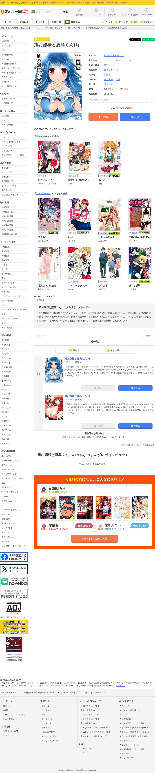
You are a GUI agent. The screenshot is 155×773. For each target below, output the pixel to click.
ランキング (121, 22)
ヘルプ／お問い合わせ (11, 142)
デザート (5, 532)
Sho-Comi (6, 519)
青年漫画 (5, 256)
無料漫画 (72, 22)
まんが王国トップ (9, 692)
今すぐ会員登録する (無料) (94, 539)
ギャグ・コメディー (10, 287)
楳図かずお (6, 363)
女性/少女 (40, 22)
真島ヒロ (5, 439)
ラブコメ (108, 84)
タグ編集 (40, 300)
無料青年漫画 (7, 225)
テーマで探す (7, 172)
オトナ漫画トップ (9, 86)
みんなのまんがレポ (10, 195)
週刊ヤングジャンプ (10, 492)
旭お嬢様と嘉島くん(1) (77, 358)
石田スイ (5, 349)
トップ (8, 22)
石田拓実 (5, 354)
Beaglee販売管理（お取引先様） (134, 736)
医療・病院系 (7, 328)
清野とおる (6, 407)
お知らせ (5, 137)
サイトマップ (126, 758)
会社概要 (124, 753)
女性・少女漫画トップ (11, 68)
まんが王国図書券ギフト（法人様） (135, 732)
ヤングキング (7, 528)
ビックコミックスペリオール (14, 546)
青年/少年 (56, 22)
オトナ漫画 (6, 274)
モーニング (6, 514)
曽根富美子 (6, 412)
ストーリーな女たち (10, 460)
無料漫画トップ (8, 41)
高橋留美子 (6, 421)
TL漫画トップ (7, 77)
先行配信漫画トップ (10, 64)
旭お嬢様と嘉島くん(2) (77, 396)
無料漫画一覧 (7, 212)
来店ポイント (147, 22)
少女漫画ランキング (90, 714)
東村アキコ (6, 430)
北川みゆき (6, 385)
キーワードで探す (9, 186)
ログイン (5, 120)
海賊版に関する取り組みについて (14, 617)
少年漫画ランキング (90, 723)
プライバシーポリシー (129, 745)
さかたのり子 (7, 394)
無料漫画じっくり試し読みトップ (38, 692)
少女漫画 (5, 251)
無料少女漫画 (7, 221)
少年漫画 (5, 260)
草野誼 (4, 390)
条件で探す (6, 168)
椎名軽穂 (5, 398)
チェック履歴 (7, 125)
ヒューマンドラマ (9, 283)
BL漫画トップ (7, 82)
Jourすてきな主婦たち (11, 510)
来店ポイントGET (9, 99)
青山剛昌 (5, 340)
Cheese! (5, 496)
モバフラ (5, 541)
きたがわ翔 (6, 381)
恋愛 (3, 278)
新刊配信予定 (7, 55)
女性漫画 (5, 247)
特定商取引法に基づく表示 (131, 749)
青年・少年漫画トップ (11, 73)
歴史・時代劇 (7, 301)
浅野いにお (6, 345)
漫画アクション (8, 537)
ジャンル (106, 22)
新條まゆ (5, 403)
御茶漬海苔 (6, 372)
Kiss (3, 483)
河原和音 (5, 376)
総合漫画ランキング (90, 706)
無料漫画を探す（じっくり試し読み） (138, 445)
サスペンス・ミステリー (12, 296)
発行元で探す (7, 190)
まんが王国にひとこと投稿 (13, 155)
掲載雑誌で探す (8, 181)
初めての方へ (7, 151)
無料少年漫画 (7, 230)
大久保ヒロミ (7, 367)
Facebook (86, 748)
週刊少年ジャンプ (9, 474)
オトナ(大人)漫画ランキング (93, 736)
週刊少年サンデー (9, 523)
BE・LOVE (6, 456)
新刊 (134, 22)
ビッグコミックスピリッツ (13, 478)
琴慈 (110, 65)
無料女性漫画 (7, 216)
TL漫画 (4, 265)
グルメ (4, 323)
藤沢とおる (6, 434)
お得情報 (7, 735)
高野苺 (4, 416)
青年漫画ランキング (90, 719)
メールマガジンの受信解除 (14, 715)
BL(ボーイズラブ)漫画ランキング (96, 732)
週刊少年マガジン (9, 487)
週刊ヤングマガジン (10, 469)
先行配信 (24, 22)
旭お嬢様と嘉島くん (114, 55)
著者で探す (6, 177)
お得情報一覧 (7, 103)
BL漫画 (5, 269)
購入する (135, 117)
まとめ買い (114, 350)
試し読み (103, 117)
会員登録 (5, 116)
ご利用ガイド (7, 146)
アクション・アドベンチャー (14, 310)
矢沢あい (5, 443)
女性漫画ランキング (90, 710)
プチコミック (7, 465)
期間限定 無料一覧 (9, 234)
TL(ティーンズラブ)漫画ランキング (96, 727)
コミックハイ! (43, 193)
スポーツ (5, 305)
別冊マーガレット (9, 501)
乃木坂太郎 (6, 425)
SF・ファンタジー (9, 319)
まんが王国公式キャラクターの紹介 (135, 727)
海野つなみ (6, 358)
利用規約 (124, 740)
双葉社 (107, 74)
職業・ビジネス (8, 292)
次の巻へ (147, 335)
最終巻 (74, 350)
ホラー (4, 314)
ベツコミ (5, 505)
